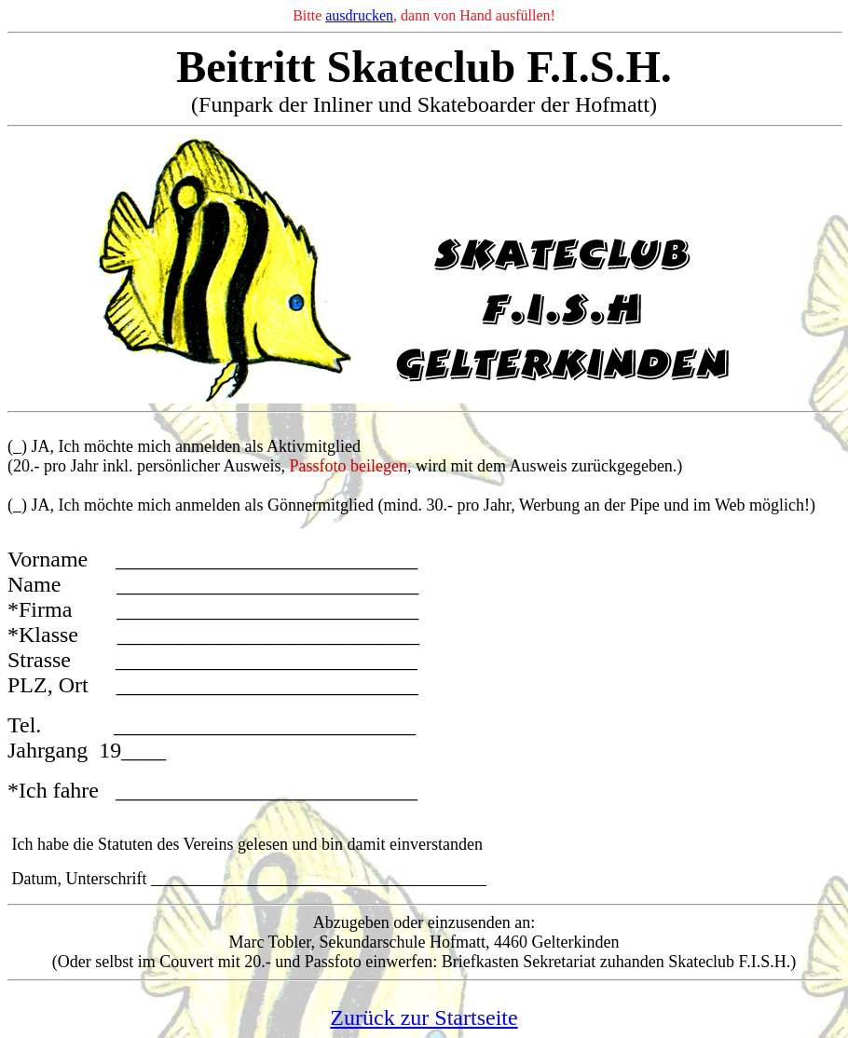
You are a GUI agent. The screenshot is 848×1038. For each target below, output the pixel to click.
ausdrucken (359, 15)
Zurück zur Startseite (423, 1017)
